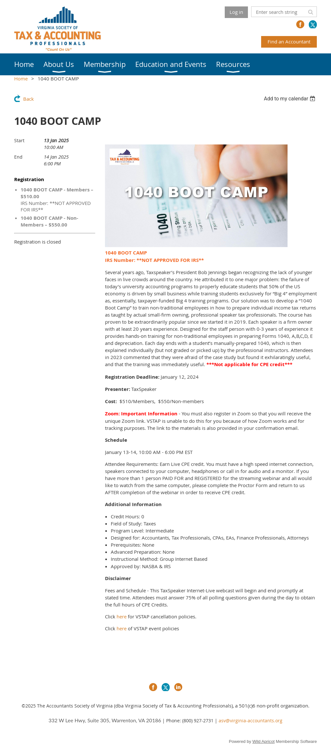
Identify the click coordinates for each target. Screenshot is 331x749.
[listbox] (290, 99)
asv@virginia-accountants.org (250, 720)
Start (19, 140)
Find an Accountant (289, 41)
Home (21, 78)
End (18, 157)
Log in (236, 12)
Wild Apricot (263, 741)
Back (28, 99)
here (122, 616)
